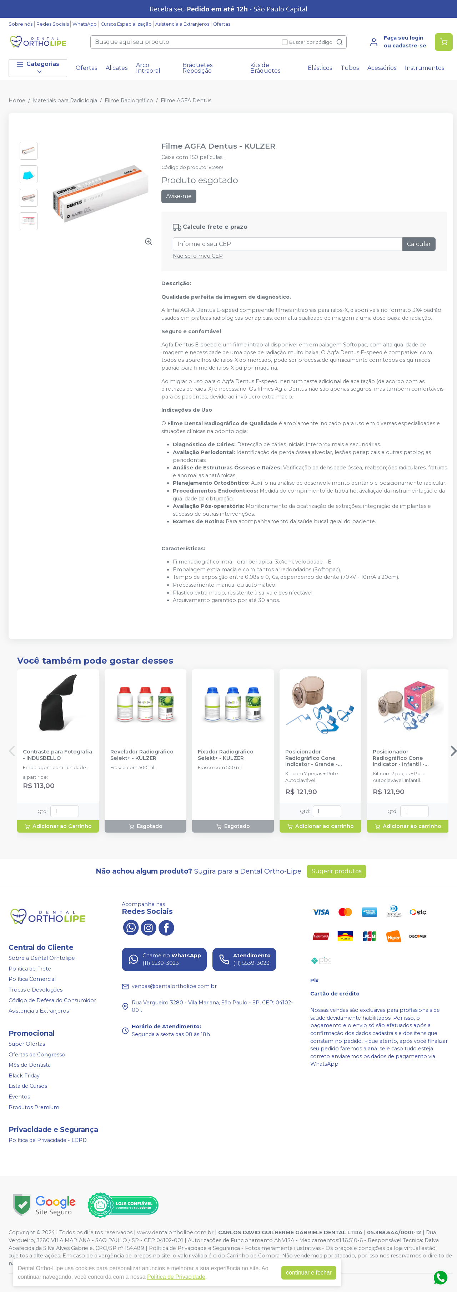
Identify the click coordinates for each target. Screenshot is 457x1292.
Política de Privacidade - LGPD (48, 1140)
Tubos (350, 68)
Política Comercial (32, 979)
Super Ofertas (27, 1044)
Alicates (116, 68)
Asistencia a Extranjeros (182, 24)
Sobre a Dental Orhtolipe (42, 958)
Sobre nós (20, 24)
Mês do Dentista (30, 1065)
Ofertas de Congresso (37, 1054)
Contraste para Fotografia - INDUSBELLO (57, 755)
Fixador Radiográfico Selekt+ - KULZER (225, 755)
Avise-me (179, 196)
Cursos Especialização (126, 24)
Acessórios (381, 68)
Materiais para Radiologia (65, 100)
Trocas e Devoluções (35, 990)
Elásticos (320, 68)
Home (17, 100)
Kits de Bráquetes (265, 68)
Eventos (19, 1096)
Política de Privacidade (176, 1277)
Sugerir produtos (336, 871)
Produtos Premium (34, 1107)
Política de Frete (30, 969)
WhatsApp (84, 24)
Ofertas (221, 24)
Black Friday (24, 1075)
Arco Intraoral (148, 68)
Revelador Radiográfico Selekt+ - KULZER (142, 755)
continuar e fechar (309, 1273)
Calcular (419, 244)
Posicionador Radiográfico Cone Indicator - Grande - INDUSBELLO (311, 758)
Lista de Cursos (28, 1086)
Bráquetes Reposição (197, 68)
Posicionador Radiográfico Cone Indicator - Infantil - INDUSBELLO (399, 758)
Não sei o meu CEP (198, 256)
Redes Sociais (52, 24)
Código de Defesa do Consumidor (52, 1000)
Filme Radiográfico (129, 100)
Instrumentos (424, 68)
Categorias (37, 68)
